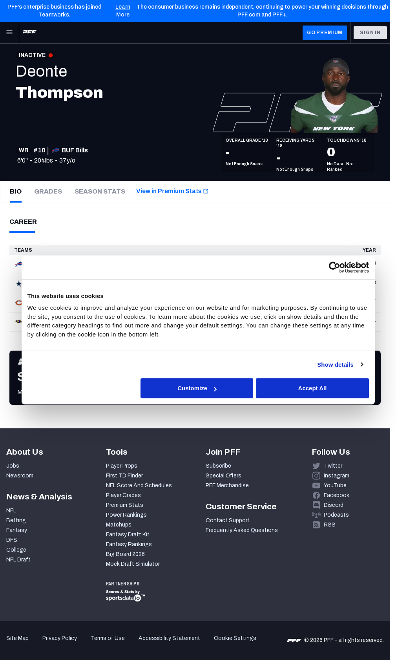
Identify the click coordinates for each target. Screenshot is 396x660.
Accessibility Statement (169, 638)
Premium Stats (124, 505)
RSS (330, 525)
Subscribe (218, 466)
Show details (335, 364)
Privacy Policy (59, 638)
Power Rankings (126, 515)
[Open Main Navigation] (9, 32)
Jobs (12, 466)
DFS (11, 540)
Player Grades (123, 495)
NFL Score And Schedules (139, 485)
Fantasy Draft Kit (128, 535)
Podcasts (336, 515)
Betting (16, 520)
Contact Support (228, 520)
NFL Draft (18, 560)
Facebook (336, 495)
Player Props (121, 466)
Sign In (370, 32)
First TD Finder (124, 476)
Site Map (17, 638)
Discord (333, 505)
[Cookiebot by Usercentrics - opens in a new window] (334, 267)
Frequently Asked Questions (242, 530)
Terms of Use (108, 638)
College (16, 550)
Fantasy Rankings (129, 544)
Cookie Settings (235, 638)
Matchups (118, 525)
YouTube (335, 485)
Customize (197, 388)
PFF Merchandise (227, 485)
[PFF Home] (29, 32)
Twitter (333, 466)
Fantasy (16, 530)
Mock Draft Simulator (133, 564)
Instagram (336, 476)
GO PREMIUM (325, 32)
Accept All (312, 388)
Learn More (122, 11)
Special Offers (223, 476)
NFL (11, 511)
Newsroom (19, 476)
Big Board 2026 (125, 554)
